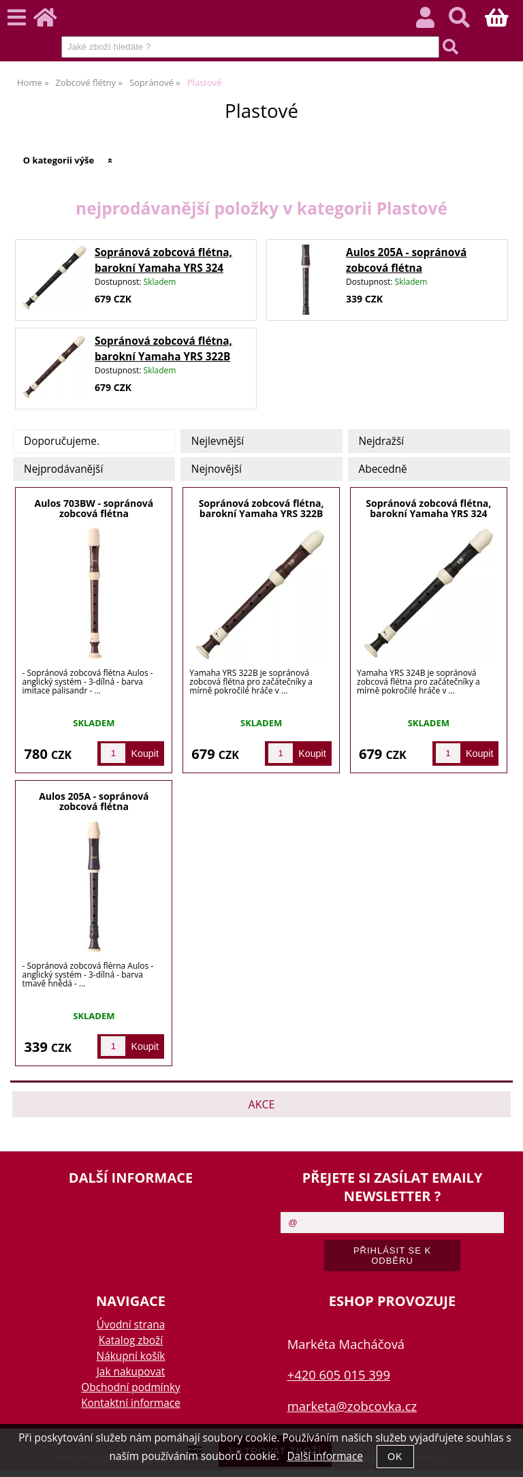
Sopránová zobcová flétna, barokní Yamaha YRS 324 (428, 508)
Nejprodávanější (63, 469)
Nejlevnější (217, 441)
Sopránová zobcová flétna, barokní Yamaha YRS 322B (261, 508)
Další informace (324, 1456)
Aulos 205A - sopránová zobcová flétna (93, 801)
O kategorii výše (59, 160)
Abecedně (383, 469)
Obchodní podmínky (130, 1387)
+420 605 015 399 (338, 1374)
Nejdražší (382, 441)
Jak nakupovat (131, 1372)
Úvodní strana (131, 1325)
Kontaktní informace (130, 1403)
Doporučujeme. (61, 441)
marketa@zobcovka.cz (352, 1405)
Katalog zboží (131, 1340)
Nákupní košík (131, 1356)
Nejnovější (216, 469)
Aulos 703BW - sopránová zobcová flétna (94, 508)
